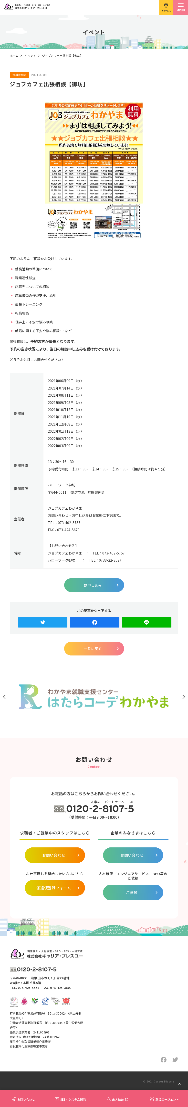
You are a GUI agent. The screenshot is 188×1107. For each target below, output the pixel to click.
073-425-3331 (28, 987)
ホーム (14, 55)
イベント (30, 55)
